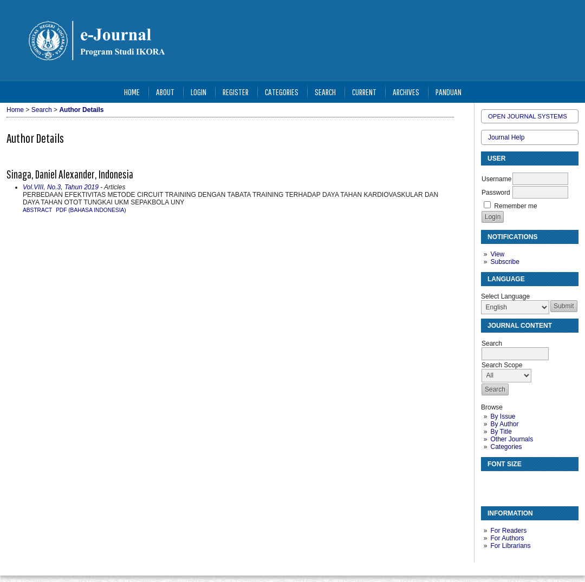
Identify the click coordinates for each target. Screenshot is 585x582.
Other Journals (511, 439)
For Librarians (510, 546)
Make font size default (508, 484)
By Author (504, 424)
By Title (500, 431)
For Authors (507, 538)
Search (325, 92)
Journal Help (506, 137)
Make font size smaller (490, 484)
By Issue (502, 416)
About (165, 92)
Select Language (505, 296)
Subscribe (504, 262)
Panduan (448, 92)
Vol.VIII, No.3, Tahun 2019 (61, 187)
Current (364, 92)
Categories (506, 447)
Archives (406, 92)
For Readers (508, 530)
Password (496, 192)
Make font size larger (525, 484)
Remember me (515, 206)
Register (236, 92)
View (497, 254)
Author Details (81, 110)
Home (132, 92)
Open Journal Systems (527, 116)
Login (198, 92)
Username (496, 179)
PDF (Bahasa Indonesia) (91, 210)
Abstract (37, 210)
